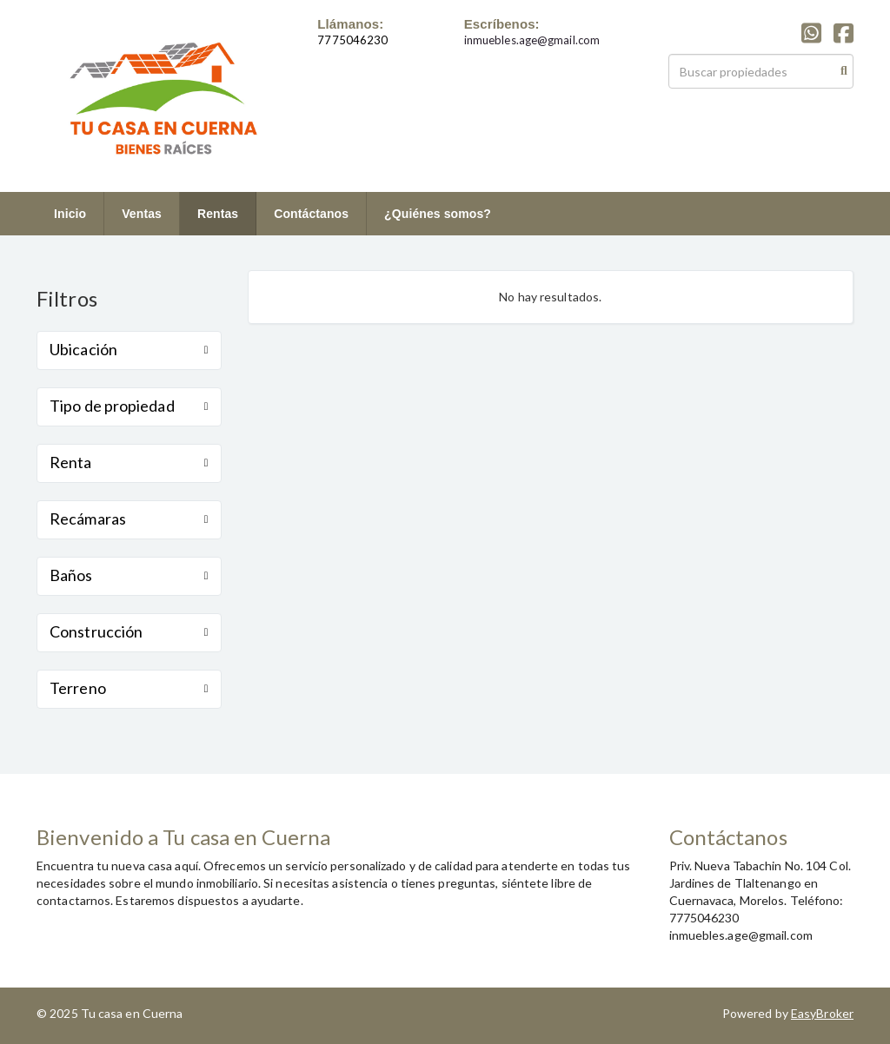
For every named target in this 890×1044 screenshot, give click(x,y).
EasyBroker (822, 1013)
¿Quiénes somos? (437, 214)
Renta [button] (129, 462)
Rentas (217, 214)
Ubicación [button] (129, 349)
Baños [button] (129, 575)
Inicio (70, 214)
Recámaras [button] (129, 518)
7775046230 (352, 40)
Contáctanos (311, 214)
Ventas (142, 214)
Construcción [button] (129, 631)
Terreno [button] (129, 687)
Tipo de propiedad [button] (129, 405)
